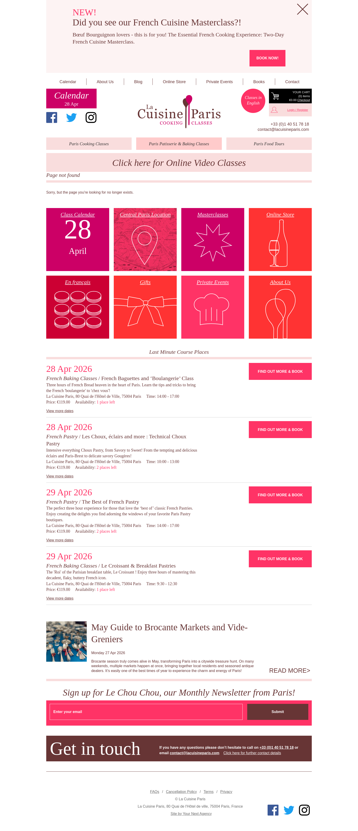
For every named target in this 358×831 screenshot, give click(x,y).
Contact (292, 82)
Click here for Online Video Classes (179, 163)
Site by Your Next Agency (191, 814)
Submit (277, 712)
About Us (105, 82)
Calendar (68, 82)
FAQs (154, 792)
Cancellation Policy (181, 792)
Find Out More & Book (280, 371)
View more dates (59, 411)
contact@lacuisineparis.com (283, 129)
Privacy (226, 792)
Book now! (267, 58)
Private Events (219, 82)
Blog (138, 82)
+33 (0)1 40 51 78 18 (290, 124)
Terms (208, 792)
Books (259, 82)
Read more (288, 670)
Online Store (174, 82)
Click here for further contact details (252, 753)
